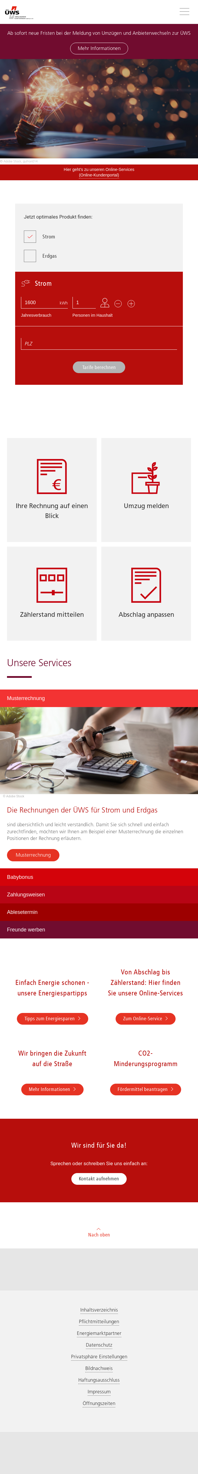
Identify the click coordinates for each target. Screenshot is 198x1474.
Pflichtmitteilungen (99, 1321)
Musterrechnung (26, 698)
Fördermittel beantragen (146, 1089)
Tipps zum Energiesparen (52, 1018)
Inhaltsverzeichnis (99, 1310)
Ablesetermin (22, 912)
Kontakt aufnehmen (99, 1179)
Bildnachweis (99, 1368)
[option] (99, 111)
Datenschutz (99, 1345)
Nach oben (99, 1232)
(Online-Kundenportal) (99, 175)
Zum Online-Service (145, 1018)
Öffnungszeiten (99, 1403)
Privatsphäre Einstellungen (99, 1356)
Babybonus (20, 877)
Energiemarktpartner (99, 1333)
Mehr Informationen (99, 48)
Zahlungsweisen (26, 895)
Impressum (99, 1392)
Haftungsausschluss (99, 1380)
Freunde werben (26, 930)
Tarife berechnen (99, 367)
